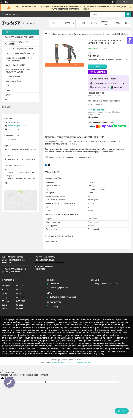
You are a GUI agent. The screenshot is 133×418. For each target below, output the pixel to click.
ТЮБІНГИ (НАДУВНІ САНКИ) (15, 65)
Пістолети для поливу (62, 34)
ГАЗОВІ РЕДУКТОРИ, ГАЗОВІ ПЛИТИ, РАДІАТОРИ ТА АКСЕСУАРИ (17, 71)
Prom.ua (79, 360)
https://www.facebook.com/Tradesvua (19, 172)
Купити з (97, 72)
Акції (118, 23)
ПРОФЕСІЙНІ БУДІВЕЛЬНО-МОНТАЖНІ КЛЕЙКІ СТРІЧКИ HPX (18, 59)
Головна (55, 23)
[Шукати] (128, 14)
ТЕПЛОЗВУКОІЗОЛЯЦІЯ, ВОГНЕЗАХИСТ (45, 267)
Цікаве (7, 90)
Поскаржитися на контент (62, 362)
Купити (97, 67)
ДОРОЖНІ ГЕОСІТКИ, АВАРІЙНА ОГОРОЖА (19, 49)
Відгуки (8, 95)
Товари (67, 23)
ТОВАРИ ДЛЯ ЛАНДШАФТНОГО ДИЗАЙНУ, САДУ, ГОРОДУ (14, 270)
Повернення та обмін (13, 81)
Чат (121, 411)
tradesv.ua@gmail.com (17, 126)
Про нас (81, 23)
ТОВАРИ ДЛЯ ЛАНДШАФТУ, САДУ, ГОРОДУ (19, 37)
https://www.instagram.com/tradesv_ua (20, 178)
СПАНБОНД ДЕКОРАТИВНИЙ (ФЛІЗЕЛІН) (19, 53)
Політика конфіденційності (83, 362)
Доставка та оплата (105, 23)
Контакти (93, 23)
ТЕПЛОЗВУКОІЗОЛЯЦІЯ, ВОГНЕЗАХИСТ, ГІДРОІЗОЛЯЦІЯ (19, 43)
